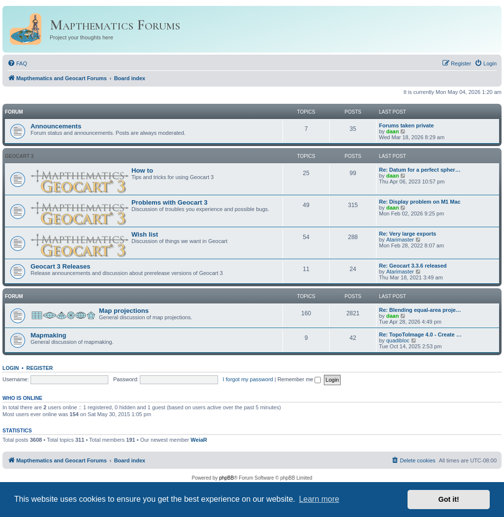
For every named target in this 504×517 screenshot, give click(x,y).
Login (10, 368)
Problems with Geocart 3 (169, 202)
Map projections (124, 310)
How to (142, 170)
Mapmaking (48, 335)
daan (392, 131)
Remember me (299, 379)
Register (40, 368)
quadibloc (398, 340)
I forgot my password (248, 379)
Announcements (56, 126)
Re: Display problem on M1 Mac (420, 202)
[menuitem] (17, 63)
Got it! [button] (449, 499)
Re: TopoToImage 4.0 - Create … (420, 334)
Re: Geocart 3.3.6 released (413, 266)
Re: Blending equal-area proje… (420, 310)
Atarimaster (400, 240)
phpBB (226, 478)
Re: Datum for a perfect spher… (420, 170)
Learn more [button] (319, 499)
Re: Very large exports (407, 234)
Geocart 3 (19, 156)
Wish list (144, 234)
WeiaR (198, 440)
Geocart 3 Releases (61, 266)
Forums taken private (406, 125)
